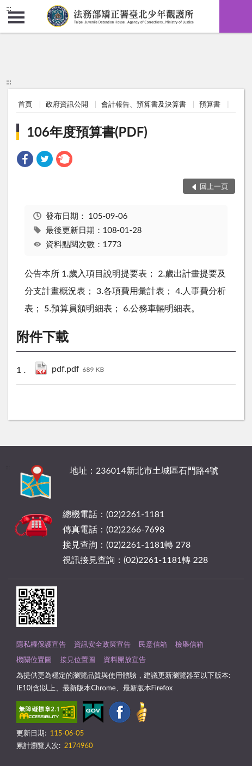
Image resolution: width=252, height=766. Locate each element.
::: (8, 8)
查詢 (235, 16)
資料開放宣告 (124, 659)
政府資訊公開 (67, 104)
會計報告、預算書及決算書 (143, 104)
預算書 (209, 104)
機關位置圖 (34, 659)
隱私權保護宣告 (41, 644)
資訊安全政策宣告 (102, 644)
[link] (25, 160)
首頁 (25, 104)
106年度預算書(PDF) (87, 131)
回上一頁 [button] (214, 186)
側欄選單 (16, 17)
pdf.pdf (78, 369)
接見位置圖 (77, 659)
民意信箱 (153, 644)
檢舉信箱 (189, 644)
